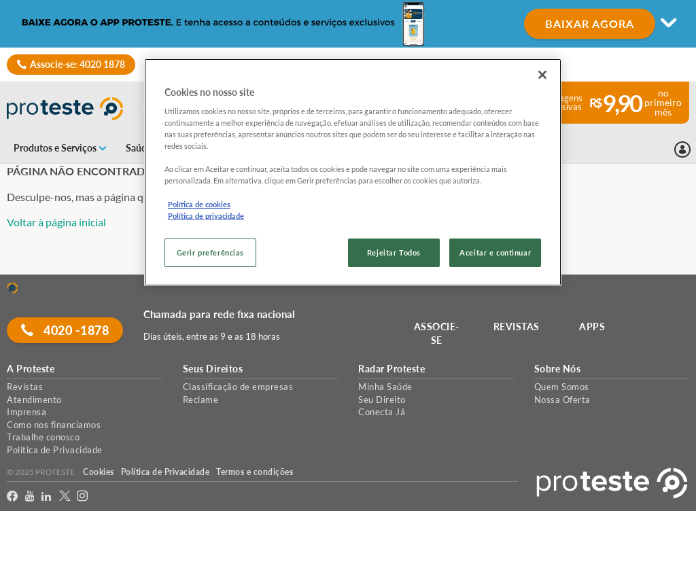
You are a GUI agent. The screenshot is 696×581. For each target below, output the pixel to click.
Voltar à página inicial (56, 221)
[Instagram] (82, 496)
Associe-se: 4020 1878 (77, 64)
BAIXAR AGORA (589, 23)
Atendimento (34, 399)
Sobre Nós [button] (557, 369)
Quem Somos (561, 386)
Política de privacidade (206, 215)
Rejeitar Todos (394, 252)
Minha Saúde (385, 386)
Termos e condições (254, 472)
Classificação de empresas (238, 386)
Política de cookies (199, 204)
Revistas (25, 386)
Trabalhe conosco (43, 437)
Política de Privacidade (55, 449)
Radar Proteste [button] (391, 369)
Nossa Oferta (562, 399)
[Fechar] (542, 75)
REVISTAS (516, 326)
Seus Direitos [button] (213, 369)
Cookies (98, 472)
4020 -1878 (65, 330)
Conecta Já (381, 411)
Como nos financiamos (54, 424)
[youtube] (30, 496)
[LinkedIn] (46, 496)
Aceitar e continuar (495, 252)
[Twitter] (65, 496)
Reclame (201, 399)
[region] (352, 172)
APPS (592, 326)
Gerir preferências (210, 252)
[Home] (12, 288)
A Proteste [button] (30, 369)
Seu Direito (382, 399)
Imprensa (26, 411)
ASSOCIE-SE (436, 333)
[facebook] (12, 496)
